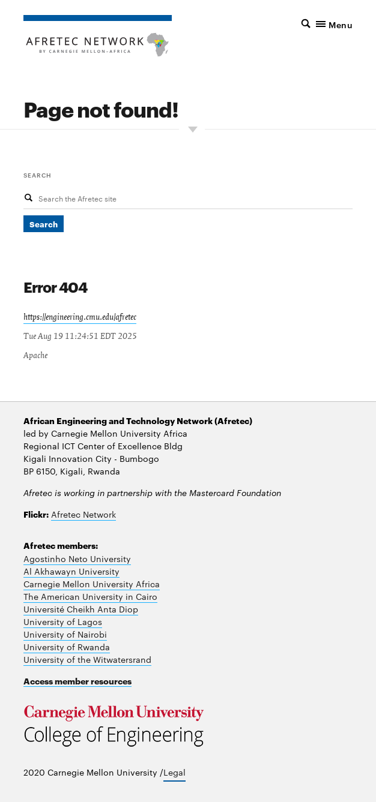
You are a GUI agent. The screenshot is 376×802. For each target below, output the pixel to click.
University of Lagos (62, 621)
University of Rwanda (66, 647)
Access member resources (77, 680)
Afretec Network (83, 514)
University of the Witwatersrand (87, 659)
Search (37, 175)
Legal (174, 772)
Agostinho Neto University (77, 558)
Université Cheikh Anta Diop (80, 609)
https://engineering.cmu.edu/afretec (79, 317)
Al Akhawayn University (71, 571)
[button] (311, 23)
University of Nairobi (65, 634)
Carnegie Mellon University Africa (91, 584)
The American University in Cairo (90, 596)
